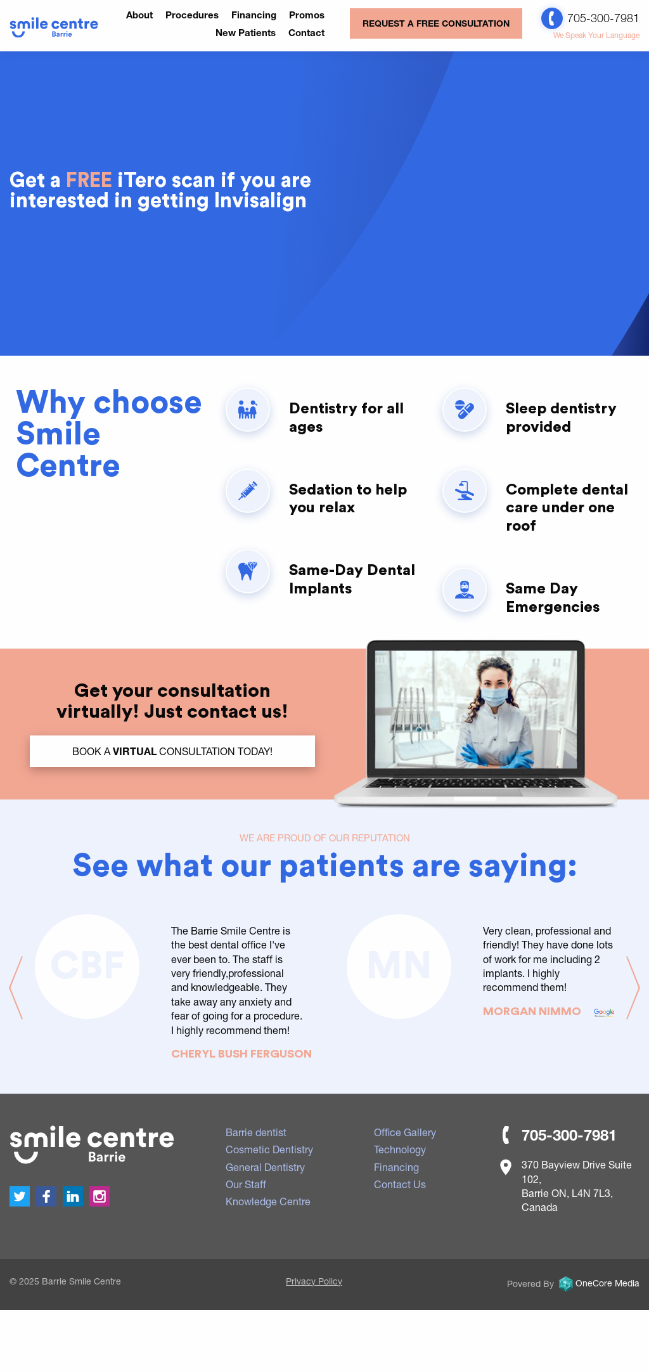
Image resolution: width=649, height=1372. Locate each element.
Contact (306, 32)
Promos (306, 14)
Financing (253, 14)
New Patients (245, 32)
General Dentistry (265, 1167)
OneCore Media (597, 1283)
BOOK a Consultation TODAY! (172, 751)
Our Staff (246, 1184)
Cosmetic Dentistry (269, 1149)
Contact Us (400, 1184)
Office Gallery (405, 1132)
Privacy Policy (314, 1281)
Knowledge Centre (268, 1201)
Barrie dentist (256, 1132)
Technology (400, 1149)
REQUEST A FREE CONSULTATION (436, 23)
